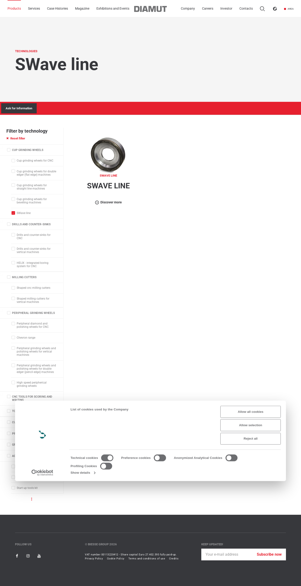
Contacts (246, 9)
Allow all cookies (250, 516)
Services (34, 9)
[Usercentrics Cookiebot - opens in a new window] (42, 577)
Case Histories (57, 9)
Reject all (250, 543)
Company (188, 9)
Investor (226, 9)
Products (14, 9)
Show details (80, 577)
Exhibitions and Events (112, 9)
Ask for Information (19, 108)
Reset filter (15, 138)
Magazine (82, 9)
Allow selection (250, 530)
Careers (207, 9)
